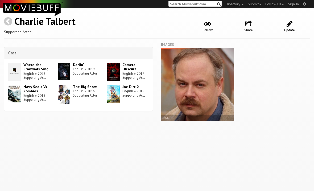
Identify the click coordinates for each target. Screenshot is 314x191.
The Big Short (85, 86)
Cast (12, 52)
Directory (235, 4)
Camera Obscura (129, 67)
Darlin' (78, 64)
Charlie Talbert (45, 21)
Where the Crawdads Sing (35, 67)
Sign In (293, 4)
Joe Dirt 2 (130, 86)
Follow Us (274, 4)
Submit (254, 4)
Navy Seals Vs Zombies (35, 89)
